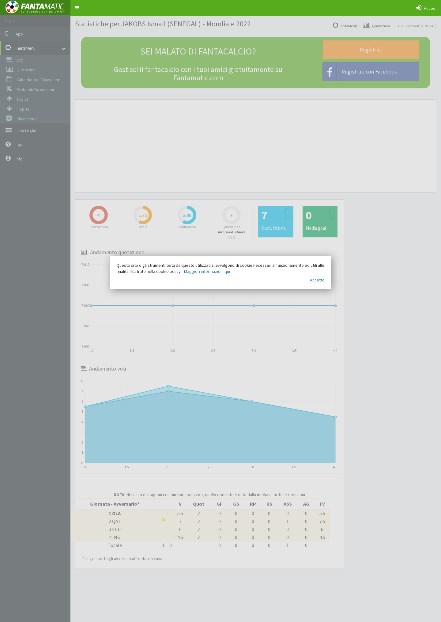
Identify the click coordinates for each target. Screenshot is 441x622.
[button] (76, 7)
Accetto (317, 280)
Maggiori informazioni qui (207, 271)
